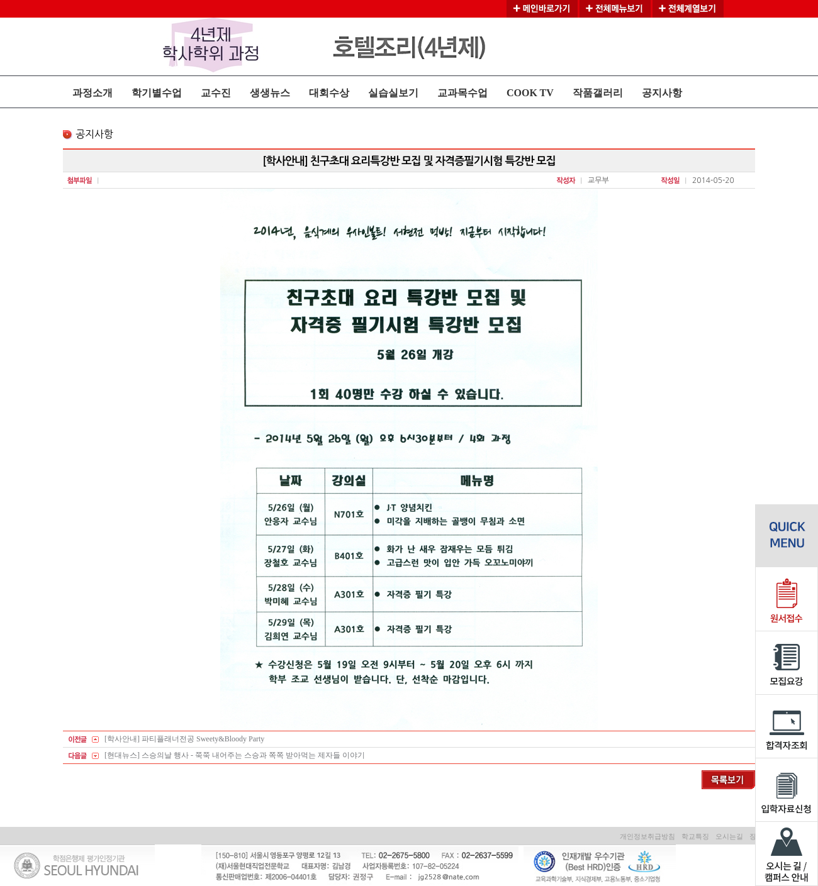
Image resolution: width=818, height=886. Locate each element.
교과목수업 (462, 92)
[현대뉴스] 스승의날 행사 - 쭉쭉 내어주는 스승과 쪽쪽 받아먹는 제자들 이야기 (234, 755)
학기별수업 (157, 92)
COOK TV (530, 92)
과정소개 (92, 92)
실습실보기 (393, 92)
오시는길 (729, 836)
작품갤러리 (598, 92)
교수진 (216, 92)
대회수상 (329, 92)
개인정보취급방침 (647, 836)
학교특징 (695, 836)
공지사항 (662, 92)
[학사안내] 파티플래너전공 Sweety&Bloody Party (184, 738)
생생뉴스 (270, 92)
